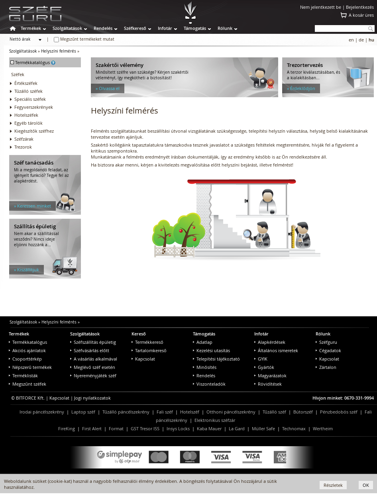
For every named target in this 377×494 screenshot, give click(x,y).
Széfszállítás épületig (93, 342)
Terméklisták (23, 375)
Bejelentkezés (360, 7)
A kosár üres (361, 15)
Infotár (165, 28)
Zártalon (326, 367)
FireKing (66, 428)
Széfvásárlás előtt (89, 350)
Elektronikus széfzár (214, 420)
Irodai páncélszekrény (42, 412)
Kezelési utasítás (211, 350)
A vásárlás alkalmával (93, 359)
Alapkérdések (269, 342)
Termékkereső (147, 342)
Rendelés (103, 28)
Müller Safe (263, 428)
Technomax (294, 428)
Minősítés (204, 367)
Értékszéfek (25, 83)
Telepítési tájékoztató (216, 359)
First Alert (92, 428)
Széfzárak (23, 139)
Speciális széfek (30, 99)
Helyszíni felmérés (58, 51)
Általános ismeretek (276, 350)
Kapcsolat (143, 359)
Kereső (139, 334)
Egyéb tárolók (28, 123)
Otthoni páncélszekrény (230, 412)
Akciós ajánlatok (27, 350)
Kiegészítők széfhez (34, 131)
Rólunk (225, 28)
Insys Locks (178, 428)
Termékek (31, 28)
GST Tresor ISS (145, 428)
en (351, 40)
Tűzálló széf (274, 412)
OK (366, 485)
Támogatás (195, 28)
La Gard (237, 428)
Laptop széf (83, 412)
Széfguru (326, 342)
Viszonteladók (209, 384)
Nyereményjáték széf (93, 375)
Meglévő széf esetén (92, 367)
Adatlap (202, 342)
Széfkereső (135, 28)
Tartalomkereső (149, 350)
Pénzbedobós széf (338, 412)
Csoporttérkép (25, 359)
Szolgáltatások (67, 28)
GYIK (260, 359)
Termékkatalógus (28, 342)
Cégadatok (328, 350)
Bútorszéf (303, 412)
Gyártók (264, 367)
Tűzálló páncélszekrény (125, 412)
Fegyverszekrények (33, 107)
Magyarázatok (270, 375)
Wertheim (323, 428)
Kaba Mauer (209, 428)
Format (116, 428)
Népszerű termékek (30, 367)
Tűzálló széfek (28, 91)
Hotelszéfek (26, 115)
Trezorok (23, 147)
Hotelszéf (189, 412)
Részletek (333, 485)
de (361, 40)
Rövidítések (268, 384)
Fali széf (165, 412)
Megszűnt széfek (27, 384)
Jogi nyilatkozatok (92, 398)
